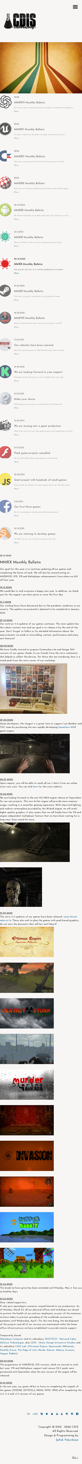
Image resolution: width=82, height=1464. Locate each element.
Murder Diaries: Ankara (51, 1350)
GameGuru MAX (67, 727)
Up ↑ (75, 1457)
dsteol (73, 917)
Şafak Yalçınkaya (67, 1440)
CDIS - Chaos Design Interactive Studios (53, 1343)
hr (10, 920)
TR (28, 1414)
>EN (35, 1414)
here (35, 787)
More (16, 111)
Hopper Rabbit (8, 1354)
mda (2, 920)
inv (7, 920)
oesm (66, 917)
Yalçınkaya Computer (11, 1339)
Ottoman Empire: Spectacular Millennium (51, 1346)
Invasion (69, 1350)
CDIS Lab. (21, 1346)
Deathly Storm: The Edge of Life (18, 1350)
